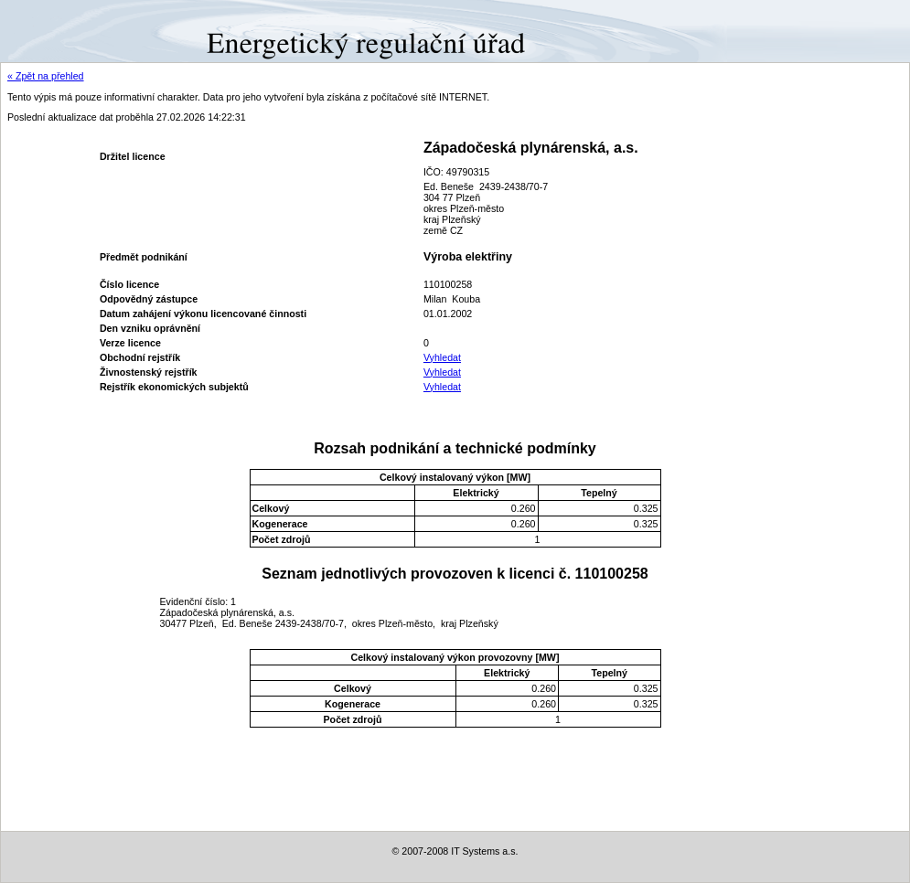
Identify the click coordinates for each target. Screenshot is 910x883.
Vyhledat (442, 357)
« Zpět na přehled (45, 75)
